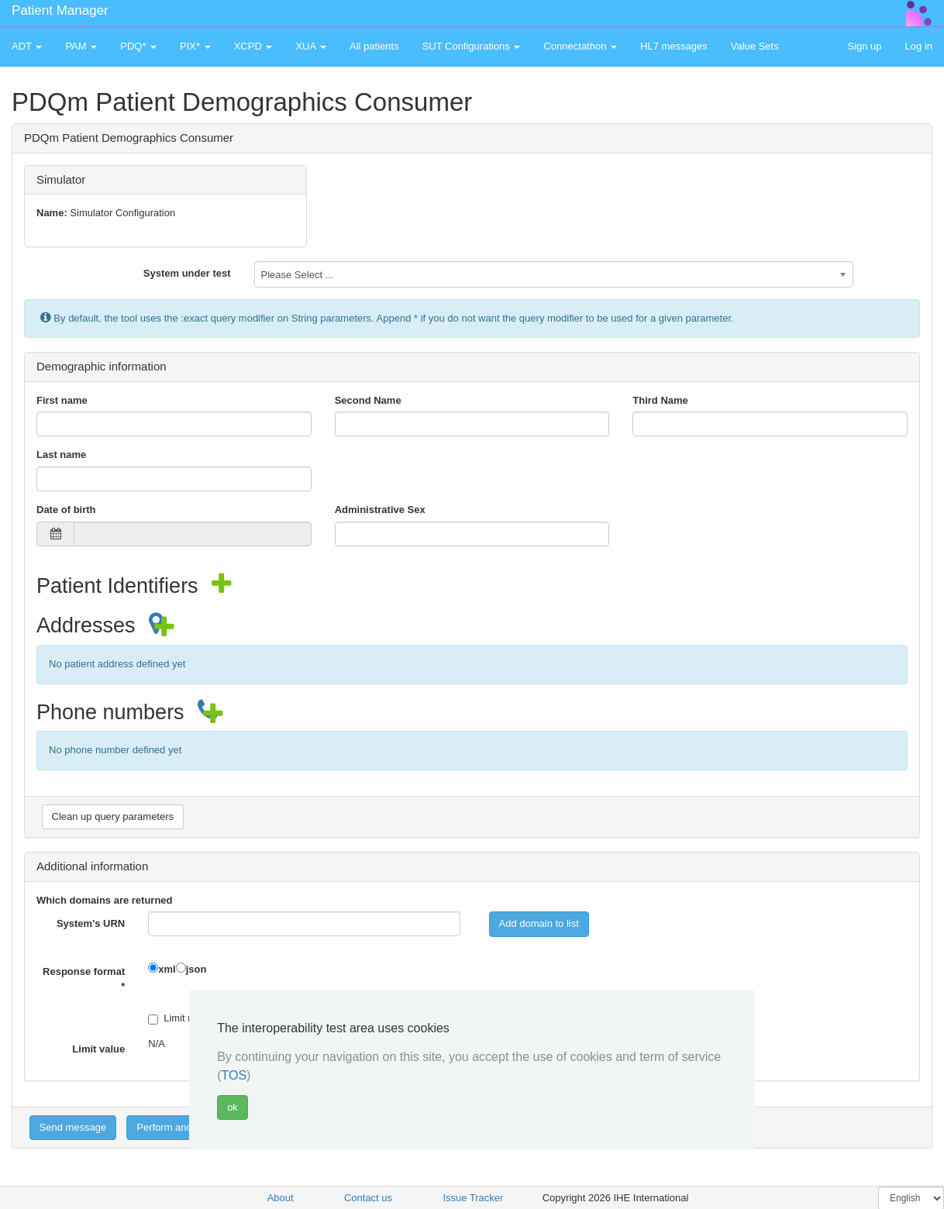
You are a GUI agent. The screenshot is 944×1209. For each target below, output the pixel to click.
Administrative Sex (380, 509)
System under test (187, 273)
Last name (61, 454)
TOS (233, 1075)
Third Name (660, 400)
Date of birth (66, 509)
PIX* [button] (195, 46)
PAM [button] (81, 46)
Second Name (368, 400)
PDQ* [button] (138, 46)
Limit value (98, 1049)
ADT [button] (27, 46)
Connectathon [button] (580, 46)
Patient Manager (60, 10)
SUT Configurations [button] (471, 46)
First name (62, 400)
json (196, 969)
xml (166, 969)
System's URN (91, 923)
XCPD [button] (253, 46)
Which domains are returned (104, 900)
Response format (84, 979)
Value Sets (755, 46)
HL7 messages (674, 46)
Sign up (864, 46)
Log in (918, 46)
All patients (374, 46)
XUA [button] (310, 46)
